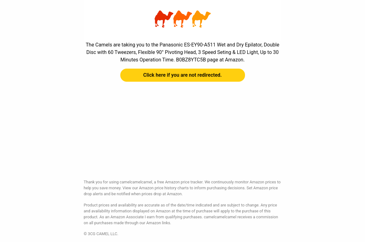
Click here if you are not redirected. (182, 75)
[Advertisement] (182, 135)
